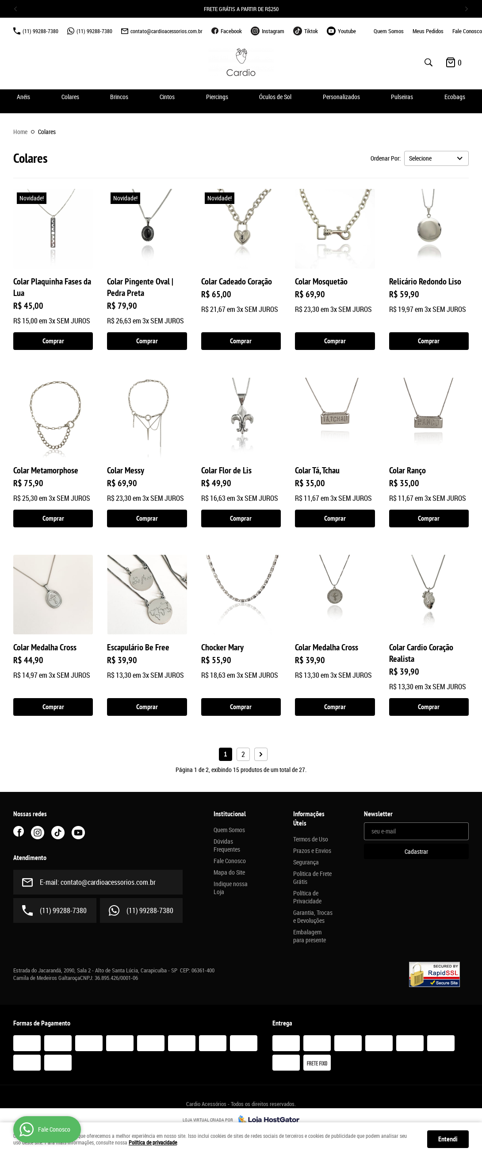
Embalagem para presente (309, 936)
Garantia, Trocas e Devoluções (313, 917)
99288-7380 (40, 31)
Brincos (119, 96)
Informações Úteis (309, 819)
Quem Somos (389, 31)
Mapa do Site (229, 872)
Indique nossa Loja (231, 888)
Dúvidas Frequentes (227, 845)
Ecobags (454, 96)
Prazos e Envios (312, 851)
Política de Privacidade (307, 897)
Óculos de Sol (275, 96)
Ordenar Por (385, 158)
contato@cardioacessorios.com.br (166, 31)
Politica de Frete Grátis (312, 878)
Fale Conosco (467, 31)
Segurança (306, 862)
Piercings (217, 96)
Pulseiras (402, 96)
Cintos (167, 96)
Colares (70, 96)
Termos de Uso (310, 839)
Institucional (230, 814)
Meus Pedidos (428, 31)
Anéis (23, 96)
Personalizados (341, 96)
